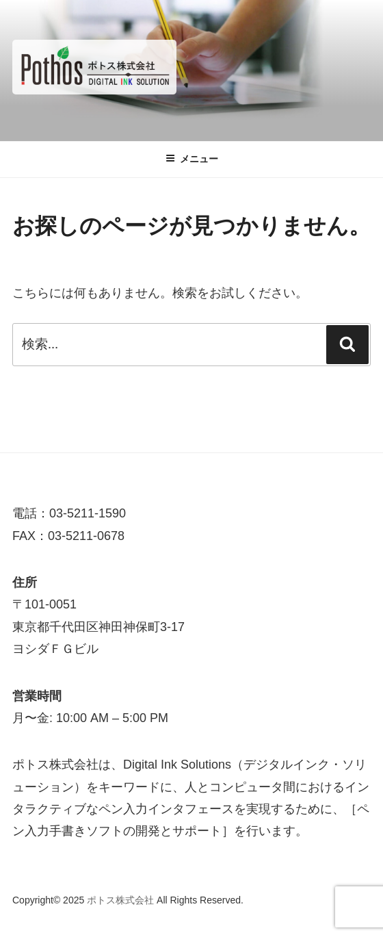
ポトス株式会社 (122, 900)
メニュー (192, 158)
